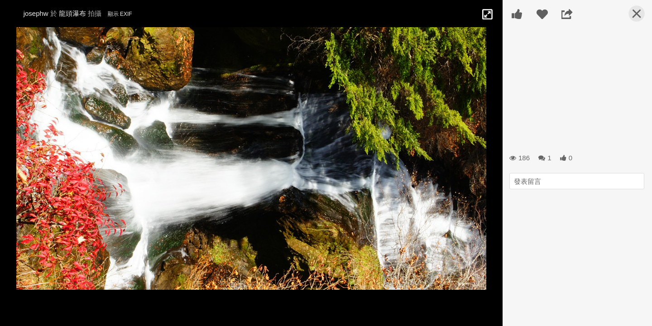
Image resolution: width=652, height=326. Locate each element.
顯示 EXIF (120, 14)
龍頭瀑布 (72, 13)
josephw (36, 13)
